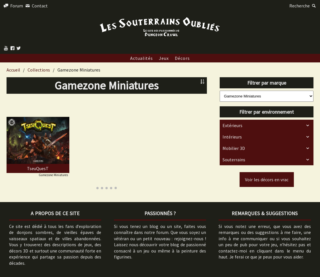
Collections (39, 70)
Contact (35, 6)
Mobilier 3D (234, 148)
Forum (13, 6)
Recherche (303, 6)
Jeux (164, 58)
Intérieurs (232, 137)
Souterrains (234, 159)
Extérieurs (232, 125)
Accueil (13, 70)
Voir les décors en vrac (266, 179)
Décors (182, 58)
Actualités (141, 58)
